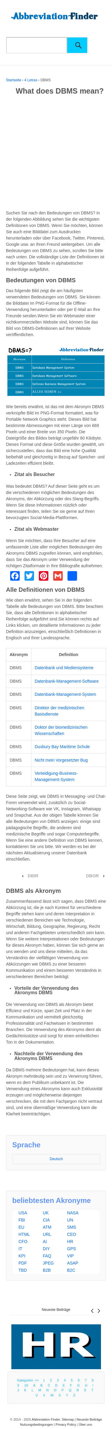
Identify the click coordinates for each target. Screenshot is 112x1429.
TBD (23, 1270)
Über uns (85, 1424)
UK (45, 1212)
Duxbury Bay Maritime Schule (62, 746)
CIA (46, 1220)
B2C (71, 1270)
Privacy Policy (66, 1424)
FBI (22, 1220)
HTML (24, 1234)
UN (70, 1220)
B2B (46, 1270)
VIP (70, 1255)
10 (26, 1385)
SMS (71, 1227)
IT (20, 1248)
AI (45, 1241)
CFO (23, 1241)
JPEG (48, 1263)
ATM (47, 1227)
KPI (22, 1255)
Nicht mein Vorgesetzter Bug (61, 760)
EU (21, 1227)
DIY (46, 1248)
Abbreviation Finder (46, 1419)
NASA (73, 1212)
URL (47, 1234)
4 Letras (30, 80)
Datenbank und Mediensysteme (64, 667)
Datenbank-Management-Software (67, 681)
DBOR (92, 875)
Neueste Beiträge (56, 1310)
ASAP (72, 1263)
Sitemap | (69, 1419)
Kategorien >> (28, 1380)
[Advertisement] (56, 154)
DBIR (33, 875)
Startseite (13, 80)
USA (23, 1212)
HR (70, 1241)
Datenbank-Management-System (65, 694)
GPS (71, 1248)
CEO (71, 1234)
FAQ (47, 1255)
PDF (23, 1263)
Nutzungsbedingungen (36, 1424)
